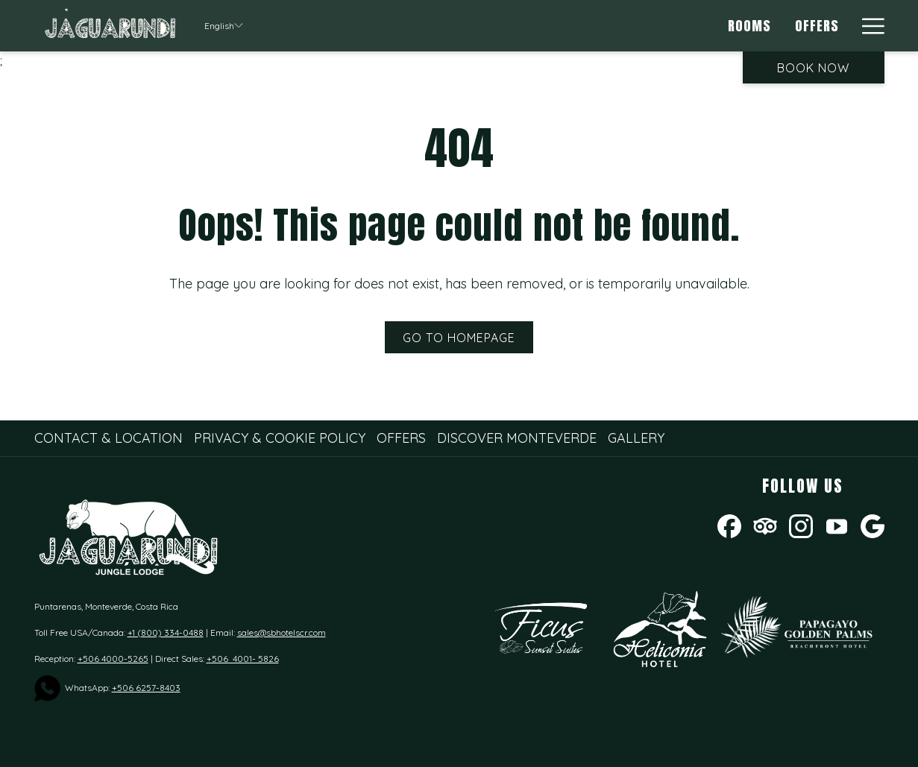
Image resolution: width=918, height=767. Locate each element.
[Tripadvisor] (765, 524)
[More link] (867, 25)
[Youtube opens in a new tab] (837, 524)
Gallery (636, 437)
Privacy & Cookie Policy (279, 437)
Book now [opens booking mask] (813, 67)
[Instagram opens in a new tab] (801, 524)
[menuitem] (750, 25)
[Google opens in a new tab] (872, 524)
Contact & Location (108, 437)
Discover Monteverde (517, 437)
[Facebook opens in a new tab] (729, 524)
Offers (401, 437)
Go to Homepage (459, 337)
